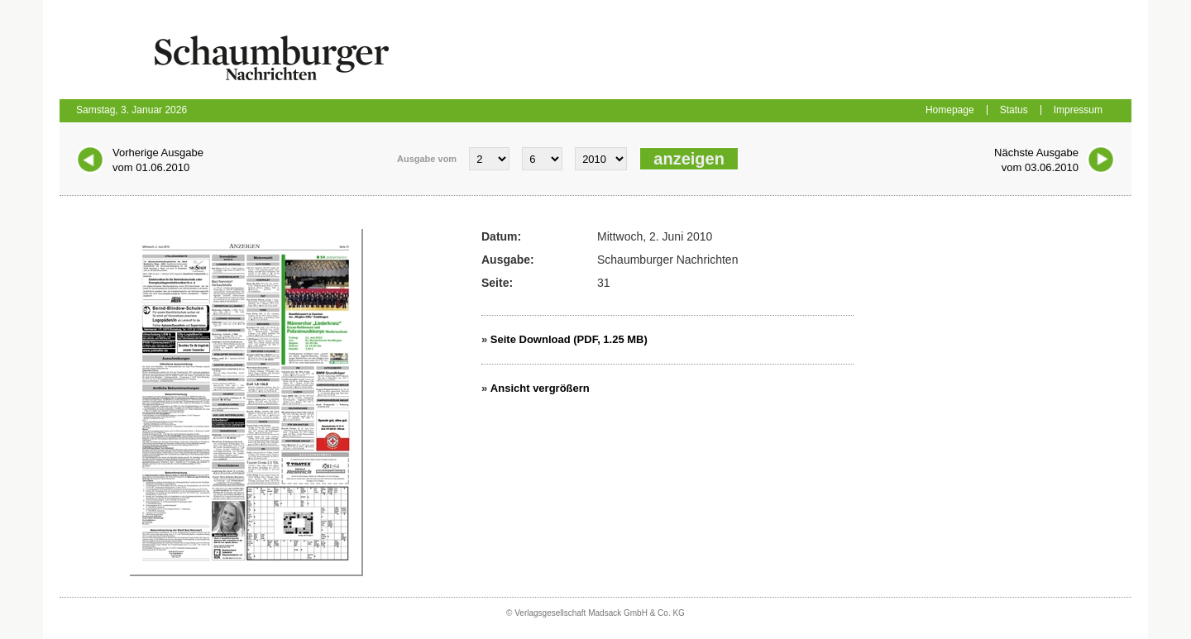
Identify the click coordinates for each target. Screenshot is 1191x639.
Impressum (1078, 110)
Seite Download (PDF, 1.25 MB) (569, 339)
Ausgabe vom (427, 159)
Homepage (950, 110)
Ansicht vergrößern (540, 388)
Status (1014, 110)
